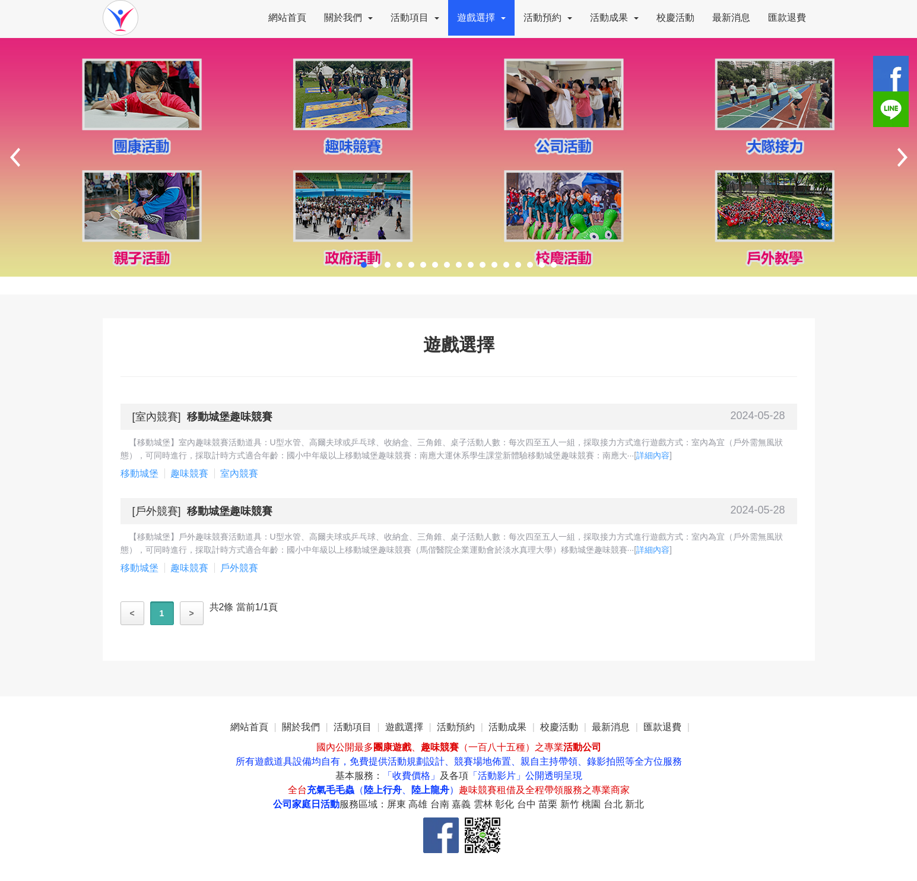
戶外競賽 (156, 511)
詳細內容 (652, 455)
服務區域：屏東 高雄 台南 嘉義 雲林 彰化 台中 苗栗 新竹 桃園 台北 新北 (491, 804)
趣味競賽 (189, 473)
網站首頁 (287, 17)
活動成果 (614, 17)
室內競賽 (156, 417)
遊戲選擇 (481, 17)
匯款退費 (787, 17)
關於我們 (348, 17)
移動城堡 (139, 473)
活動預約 (547, 17)
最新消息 (731, 17)
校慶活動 (675, 17)
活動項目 (415, 17)
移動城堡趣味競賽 (229, 417)
